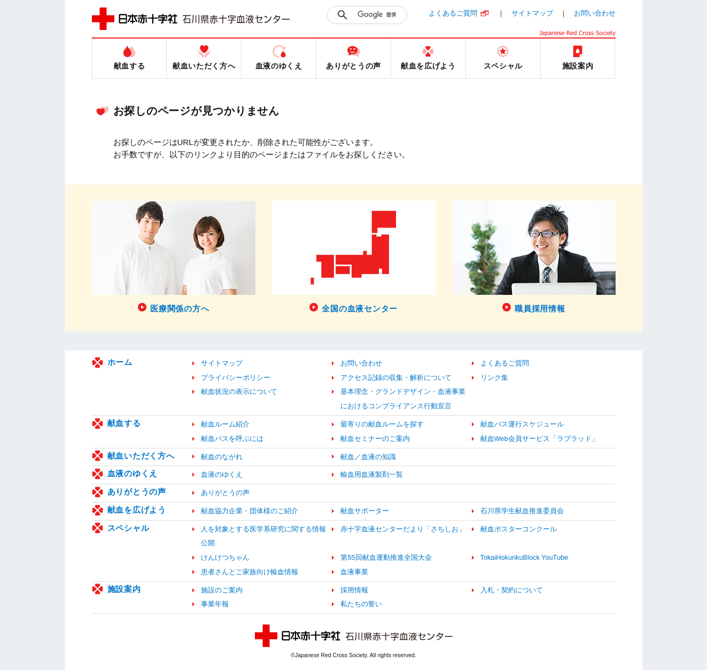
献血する (124, 423)
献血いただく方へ (141, 455)
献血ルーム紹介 (225, 424)
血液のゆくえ (132, 473)
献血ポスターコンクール (518, 529)
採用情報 (354, 590)
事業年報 (215, 604)
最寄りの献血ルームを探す (382, 424)
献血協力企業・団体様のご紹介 (249, 511)
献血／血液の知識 (368, 457)
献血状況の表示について (239, 391)
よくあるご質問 (453, 13)
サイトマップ (532, 13)
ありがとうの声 (136, 491)
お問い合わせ (595, 13)
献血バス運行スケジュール (522, 424)
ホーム (120, 362)
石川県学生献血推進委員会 (522, 511)
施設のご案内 (222, 590)
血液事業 (354, 572)
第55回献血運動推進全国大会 (385, 557)
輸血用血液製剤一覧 (371, 474)
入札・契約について (511, 590)
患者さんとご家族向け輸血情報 (249, 572)
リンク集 (494, 378)
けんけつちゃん (225, 557)
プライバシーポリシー (235, 378)
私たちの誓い (361, 604)
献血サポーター (364, 511)
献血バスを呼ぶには (232, 439)
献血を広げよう (136, 509)
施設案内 (124, 588)
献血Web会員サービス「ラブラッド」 (539, 439)
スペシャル (128, 527)
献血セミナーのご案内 (375, 439)
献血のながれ (222, 457)
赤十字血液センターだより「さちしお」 (402, 529)
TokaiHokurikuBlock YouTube (524, 557)
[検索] (379, 15)
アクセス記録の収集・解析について (396, 378)
